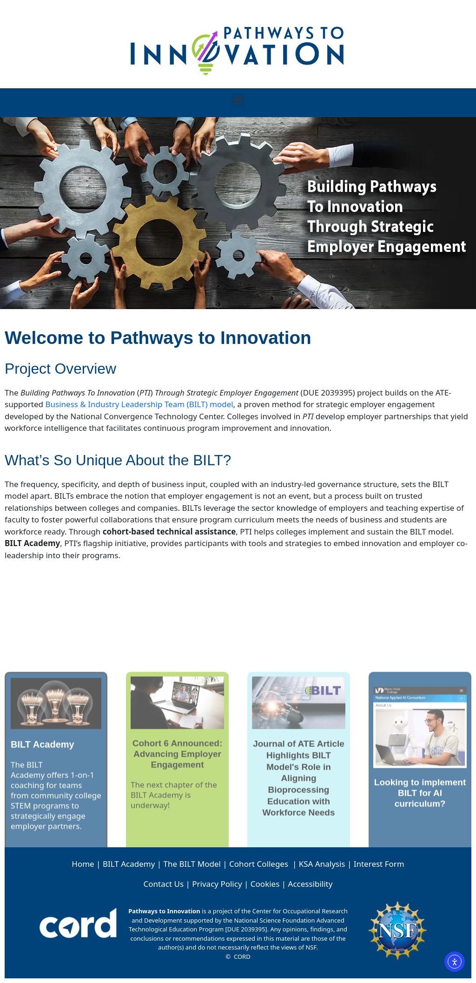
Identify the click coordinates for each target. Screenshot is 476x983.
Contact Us (164, 883)
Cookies (265, 883)
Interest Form (379, 863)
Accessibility (310, 883)
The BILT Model (192, 863)
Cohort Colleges (258, 863)
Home (83, 863)
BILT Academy (129, 863)
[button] (238, 100)
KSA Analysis (322, 863)
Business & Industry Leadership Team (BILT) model (139, 404)
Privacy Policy (217, 883)
